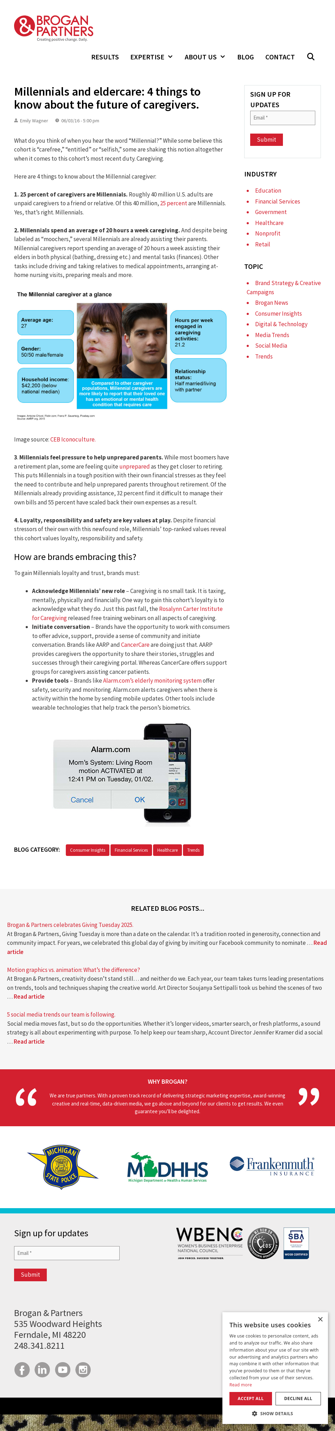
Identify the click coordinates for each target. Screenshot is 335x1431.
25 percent (173, 203)
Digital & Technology (281, 324)
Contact (280, 56)
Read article (29, 996)
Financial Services (131, 850)
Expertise (154, 56)
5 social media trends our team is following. (61, 1014)
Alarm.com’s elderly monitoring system (152, 680)
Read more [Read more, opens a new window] (240, 1385)
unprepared (134, 466)
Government (271, 212)
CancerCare (135, 645)
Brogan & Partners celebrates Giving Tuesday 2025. (70, 925)
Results (105, 56)
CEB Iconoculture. (73, 439)
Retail (262, 244)
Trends (193, 850)
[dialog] (275, 1368)
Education (268, 190)
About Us (208, 56)
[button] (311, 56)
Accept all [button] (251, 1398)
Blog (245, 56)
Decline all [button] (298, 1398)
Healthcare (167, 850)
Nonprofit (267, 233)
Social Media (271, 345)
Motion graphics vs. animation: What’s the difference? (73, 970)
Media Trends (272, 335)
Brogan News (271, 303)
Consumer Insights (87, 850)
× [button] (320, 1319)
